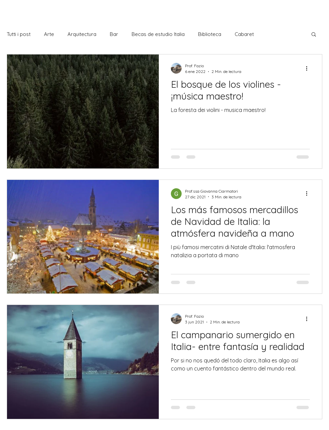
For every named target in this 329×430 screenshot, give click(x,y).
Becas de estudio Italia (158, 34)
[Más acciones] (309, 68)
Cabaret (244, 34)
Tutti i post (19, 34)
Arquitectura (81, 34)
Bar (114, 34)
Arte (49, 34)
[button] (314, 34)
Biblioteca (209, 34)
